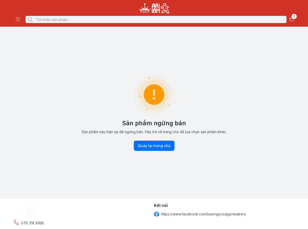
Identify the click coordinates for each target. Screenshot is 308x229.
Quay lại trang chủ (154, 146)
